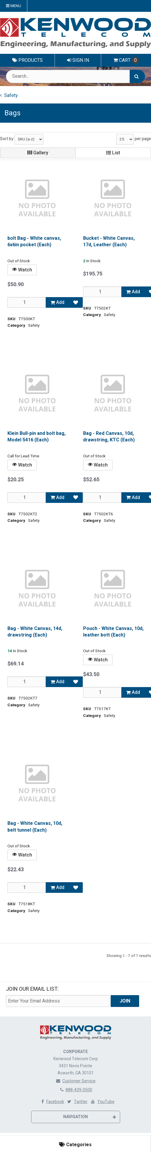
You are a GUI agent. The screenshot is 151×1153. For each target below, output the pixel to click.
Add (57, 302)
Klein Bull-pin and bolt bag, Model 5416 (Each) (36, 436)
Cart (126, 60)
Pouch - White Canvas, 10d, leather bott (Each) (113, 631)
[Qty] (26, 302)
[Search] (137, 76)
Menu (13, 6)
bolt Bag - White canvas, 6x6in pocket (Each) (34, 241)
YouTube (102, 1102)
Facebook (51, 1102)
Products (27, 60)
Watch (22, 269)
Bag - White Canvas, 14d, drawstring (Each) (34, 631)
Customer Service (75, 1081)
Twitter (77, 1102)
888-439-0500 (75, 1090)
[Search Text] (75, 76)
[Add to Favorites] (76, 302)
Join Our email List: (32, 989)
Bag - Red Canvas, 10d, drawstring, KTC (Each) (109, 436)
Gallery (37, 152)
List (113, 152)
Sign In (78, 60)
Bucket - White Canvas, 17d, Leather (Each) (109, 241)
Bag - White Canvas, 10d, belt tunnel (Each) (34, 826)
